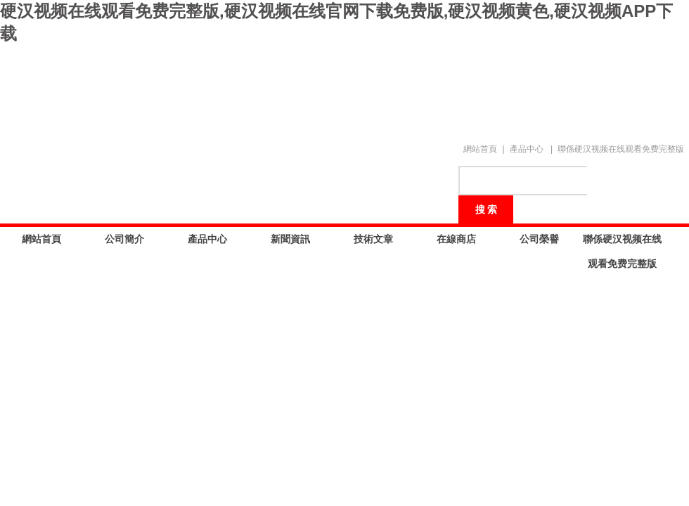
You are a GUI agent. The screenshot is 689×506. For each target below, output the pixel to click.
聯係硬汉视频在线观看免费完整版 (621, 149)
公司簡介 (124, 239)
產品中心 (526, 149)
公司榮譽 (539, 239)
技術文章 (373, 239)
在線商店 (456, 239)
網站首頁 (480, 149)
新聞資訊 (290, 239)
